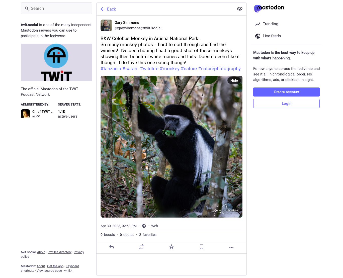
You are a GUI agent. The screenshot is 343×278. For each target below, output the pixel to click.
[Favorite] (171, 247)
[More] (231, 247)
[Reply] (112, 247)
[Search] (56, 8)
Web (154, 226)
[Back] (165, 9)
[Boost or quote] (141, 247)
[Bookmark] (202, 247)
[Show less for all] (239, 9)
